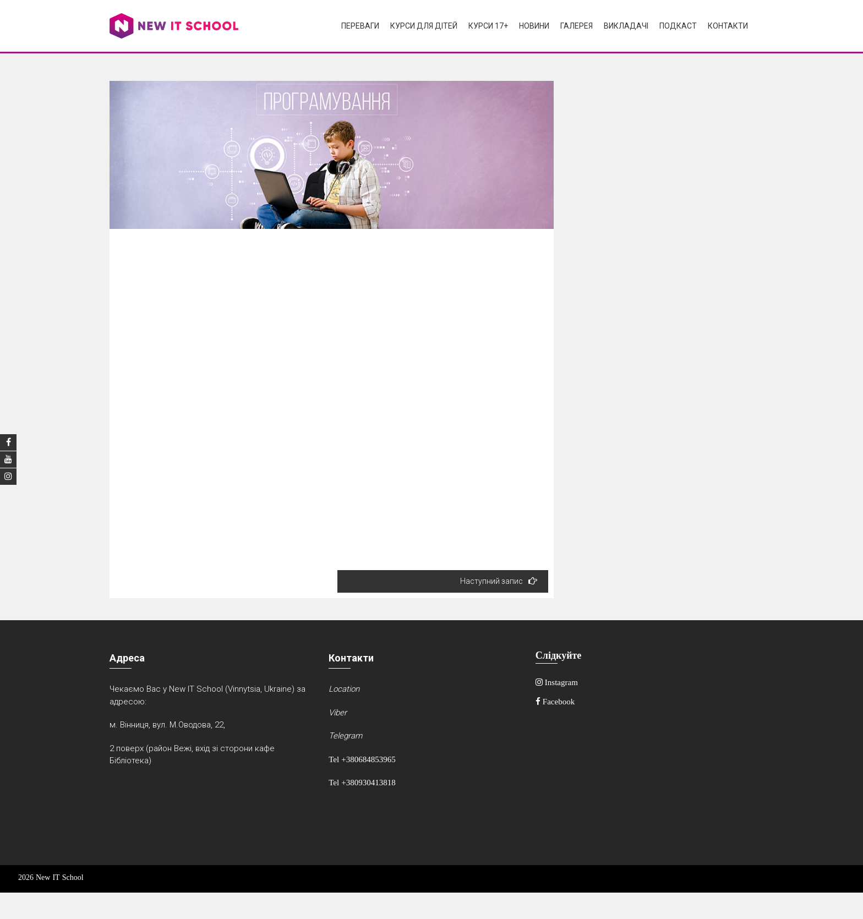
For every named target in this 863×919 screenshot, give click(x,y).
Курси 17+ (488, 25)
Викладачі (626, 25)
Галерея (576, 25)
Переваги (360, 25)
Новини (534, 25)
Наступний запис (498, 581)
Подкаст (678, 25)
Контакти (728, 25)
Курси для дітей (423, 25)
